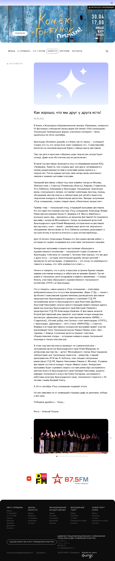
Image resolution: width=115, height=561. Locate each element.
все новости (16, 64)
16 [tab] (83, 456)
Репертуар (31, 516)
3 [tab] (99, 38)
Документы (11, 525)
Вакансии (10, 521)
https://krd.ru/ (64, 543)
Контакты (77, 51)
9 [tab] (71, 456)
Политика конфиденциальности (20, 553)
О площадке (32, 518)
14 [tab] (80, 456)
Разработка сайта (89, 553)
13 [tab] (78, 456)
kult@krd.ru (62, 541)
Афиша (11, 51)
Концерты (52, 516)
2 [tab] (96, 38)
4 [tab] (102, 38)
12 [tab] (76, 456)
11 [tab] (74, 456)
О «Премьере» (24, 51)
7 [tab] (108, 38)
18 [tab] (87, 456)
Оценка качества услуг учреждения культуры (31, 542)
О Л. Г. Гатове (39, 51)
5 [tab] (104, 38)
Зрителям (64, 51)
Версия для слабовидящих (102, 7)
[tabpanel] (57, 24)
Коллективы (32, 521)
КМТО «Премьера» (15, 508)
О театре (74, 518)
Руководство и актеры (78, 521)
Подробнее (20, 33)
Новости (52, 51)
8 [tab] (111, 38)
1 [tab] (93, 38)
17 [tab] (85, 456)
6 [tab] (106, 38)
